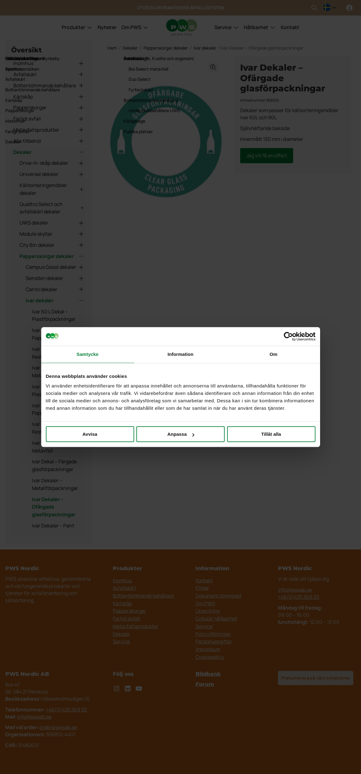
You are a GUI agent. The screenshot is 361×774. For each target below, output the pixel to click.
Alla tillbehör (48, 141)
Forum (205, 684)
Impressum (208, 649)
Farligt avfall (48, 118)
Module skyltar (52, 233)
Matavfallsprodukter (48, 129)
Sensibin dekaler (55, 278)
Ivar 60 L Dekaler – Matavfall (52, 371)
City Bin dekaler (52, 245)
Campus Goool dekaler (55, 267)
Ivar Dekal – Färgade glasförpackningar (54, 465)
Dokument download (218, 595)
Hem (112, 48)
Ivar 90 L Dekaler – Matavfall (52, 446)
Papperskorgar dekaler (52, 256)
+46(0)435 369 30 (298, 596)
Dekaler (48, 152)
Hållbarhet (256, 27)
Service (222, 27)
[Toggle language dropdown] (329, 7)
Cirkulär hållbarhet (216, 618)
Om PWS (131, 27)
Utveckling (207, 610)
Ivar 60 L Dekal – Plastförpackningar (54, 315)
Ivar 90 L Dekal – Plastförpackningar (54, 390)
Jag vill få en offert (266, 155)
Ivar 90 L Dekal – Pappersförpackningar (57, 409)
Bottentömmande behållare (48, 85)
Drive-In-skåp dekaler (52, 163)
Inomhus (48, 63)
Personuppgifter (214, 641)
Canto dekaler (55, 289)
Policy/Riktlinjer (213, 634)
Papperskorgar (48, 107)
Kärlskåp (48, 96)
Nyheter (107, 27)
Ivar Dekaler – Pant (53, 525)
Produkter (73, 27)
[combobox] (329, 7)
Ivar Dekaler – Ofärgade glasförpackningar (53, 507)
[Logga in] (349, 8)
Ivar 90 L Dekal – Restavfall (50, 428)
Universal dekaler (52, 174)
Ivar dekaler (55, 300)
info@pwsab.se (295, 589)
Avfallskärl (48, 74)
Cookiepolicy (210, 657)
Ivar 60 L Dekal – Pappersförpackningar (57, 334)
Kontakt (290, 27)
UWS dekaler (52, 222)
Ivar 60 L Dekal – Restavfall (50, 353)
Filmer (202, 587)
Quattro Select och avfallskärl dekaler (52, 208)
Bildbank (208, 674)
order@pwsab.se (58, 727)
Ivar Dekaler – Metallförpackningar (55, 484)
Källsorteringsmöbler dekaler (52, 189)
